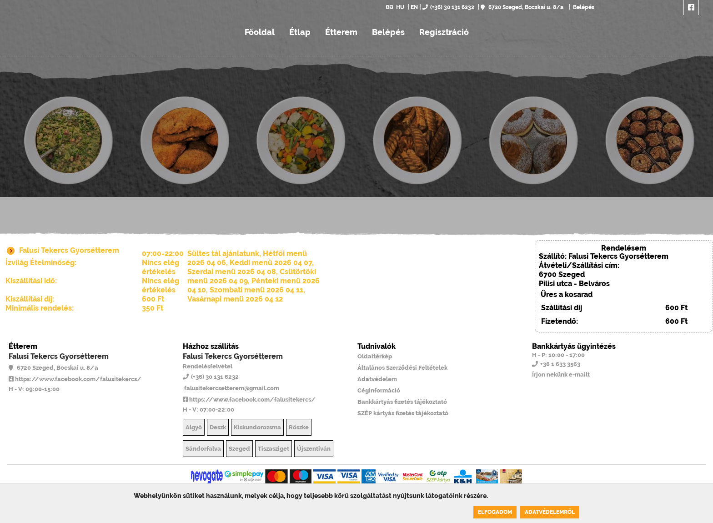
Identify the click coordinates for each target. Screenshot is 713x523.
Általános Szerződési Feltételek (402, 367)
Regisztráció (444, 32)
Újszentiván (314, 448)
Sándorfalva (203, 448)
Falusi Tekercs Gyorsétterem (59, 356)
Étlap (300, 32)
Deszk (218, 427)
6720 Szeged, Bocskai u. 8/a (522, 7)
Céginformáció (378, 390)
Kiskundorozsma (257, 427)
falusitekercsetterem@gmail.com (231, 388)
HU (395, 7)
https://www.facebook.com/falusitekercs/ (75, 379)
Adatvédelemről (550, 512)
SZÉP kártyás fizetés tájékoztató (402, 413)
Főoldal (260, 32)
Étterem (341, 32)
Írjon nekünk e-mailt (561, 374)
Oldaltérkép (374, 356)
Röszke (299, 427)
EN (414, 7)
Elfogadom (495, 512)
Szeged (239, 448)
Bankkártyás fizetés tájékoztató (402, 401)
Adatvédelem (377, 379)
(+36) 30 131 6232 (448, 7)
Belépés (583, 7)
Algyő (194, 427)
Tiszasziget (273, 448)
